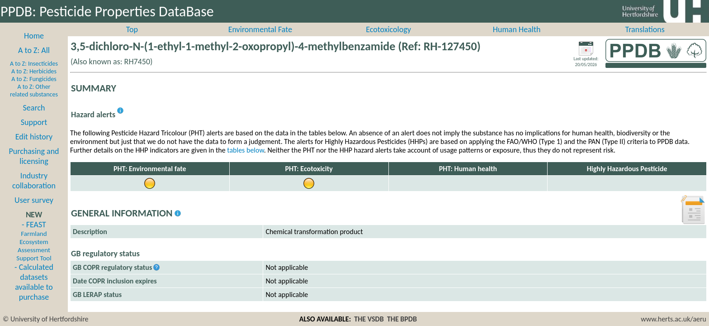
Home (34, 46)
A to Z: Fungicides (34, 89)
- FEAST (33, 251)
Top (132, 39)
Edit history (34, 147)
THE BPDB (402, 319)
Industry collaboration (34, 191)
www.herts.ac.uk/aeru (673, 319)
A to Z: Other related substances (34, 100)
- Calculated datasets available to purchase (33, 292)
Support (34, 132)
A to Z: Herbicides (34, 81)
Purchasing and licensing (34, 166)
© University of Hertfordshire (46, 319)
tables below (245, 160)
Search (34, 118)
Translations (645, 39)
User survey (33, 210)
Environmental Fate (260, 39)
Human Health (517, 39)
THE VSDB (368, 319)
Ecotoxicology (388, 39)
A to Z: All (34, 60)
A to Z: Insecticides (34, 73)
